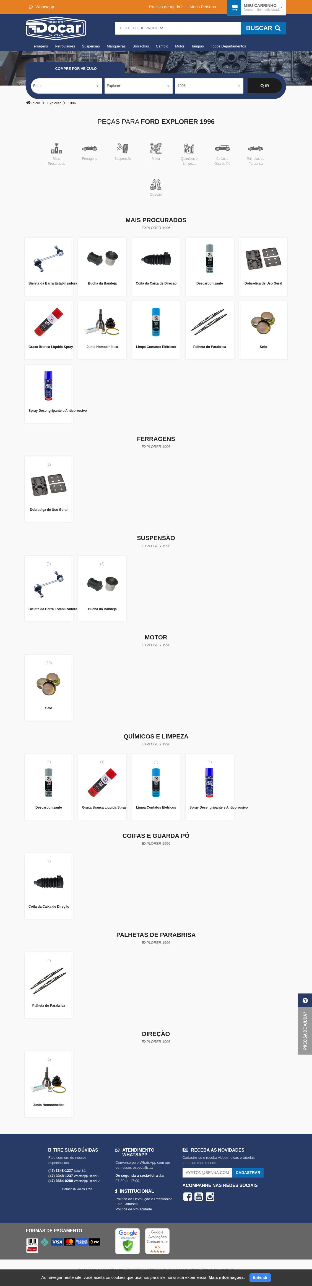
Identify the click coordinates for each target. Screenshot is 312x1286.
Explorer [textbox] (113, 86)
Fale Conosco (126, 1204)
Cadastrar (248, 1172)
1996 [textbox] (182, 86)
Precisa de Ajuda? (166, 6)
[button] (305, 1023)
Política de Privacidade (133, 1209)
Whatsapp (41, 6)
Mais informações (226, 1277)
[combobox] (66, 86)
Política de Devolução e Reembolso (143, 1199)
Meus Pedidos (202, 6)
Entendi (260, 1277)
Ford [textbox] (37, 86)
